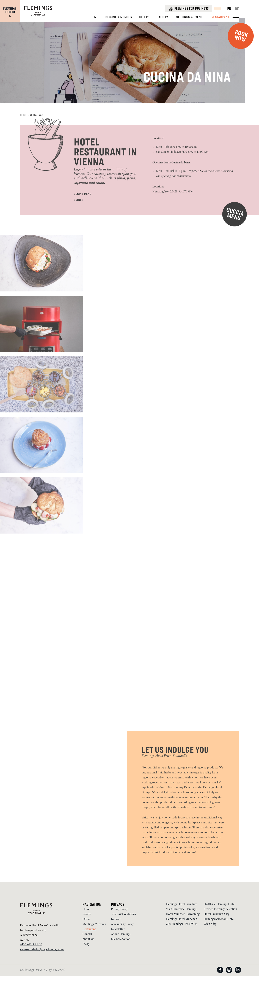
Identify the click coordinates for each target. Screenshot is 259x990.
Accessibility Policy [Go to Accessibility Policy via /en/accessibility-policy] (122, 924)
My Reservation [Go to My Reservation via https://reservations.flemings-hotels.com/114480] (120, 939)
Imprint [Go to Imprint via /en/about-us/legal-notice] (116, 919)
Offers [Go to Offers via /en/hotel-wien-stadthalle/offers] (86, 919)
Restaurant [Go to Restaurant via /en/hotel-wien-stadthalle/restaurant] (89, 929)
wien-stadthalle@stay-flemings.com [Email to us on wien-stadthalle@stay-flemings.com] (42, 949)
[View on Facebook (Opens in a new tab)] (221, 973)
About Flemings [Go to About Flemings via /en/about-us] (120, 934)
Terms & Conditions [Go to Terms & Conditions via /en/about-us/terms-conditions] (123, 914)
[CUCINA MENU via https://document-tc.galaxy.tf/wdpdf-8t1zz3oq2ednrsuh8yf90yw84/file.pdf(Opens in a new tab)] (82, 206)
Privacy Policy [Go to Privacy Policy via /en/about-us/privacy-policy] (119, 909)
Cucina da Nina (195, 79)
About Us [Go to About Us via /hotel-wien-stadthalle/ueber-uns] (88, 939)
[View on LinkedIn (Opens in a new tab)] (238, 973)
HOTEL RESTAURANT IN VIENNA (105, 164)
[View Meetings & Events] (190, 17)
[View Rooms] (93, 17)
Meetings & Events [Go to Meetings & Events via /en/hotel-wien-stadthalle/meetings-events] (94, 924)
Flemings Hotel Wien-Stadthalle (164, 768)
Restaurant (37, 127)
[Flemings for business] (188, 8)
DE (237, 8)
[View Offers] (144, 17)
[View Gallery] (163, 17)
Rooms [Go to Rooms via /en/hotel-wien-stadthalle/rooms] (86, 914)
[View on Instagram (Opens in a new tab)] (230, 973)
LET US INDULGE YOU (175, 762)
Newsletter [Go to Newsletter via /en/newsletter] (118, 929)
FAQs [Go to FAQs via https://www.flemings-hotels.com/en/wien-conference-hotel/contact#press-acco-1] (85, 944)
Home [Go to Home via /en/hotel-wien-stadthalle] (86, 909)
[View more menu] (236, 17)
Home (23, 127)
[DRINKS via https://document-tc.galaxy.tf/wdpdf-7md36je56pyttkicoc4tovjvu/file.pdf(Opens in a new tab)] (78, 212)
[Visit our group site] (10, 12)
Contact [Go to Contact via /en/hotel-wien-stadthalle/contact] (87, 934)
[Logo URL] (38, 15)
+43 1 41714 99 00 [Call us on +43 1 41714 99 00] (31, 944)
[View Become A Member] (118, 17)
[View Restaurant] (220, 17)
